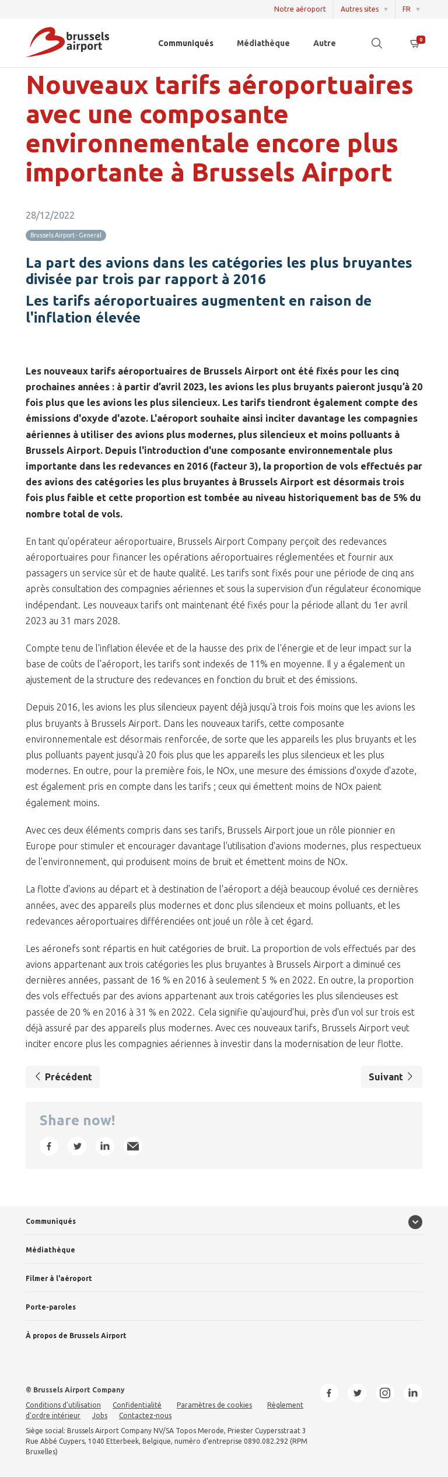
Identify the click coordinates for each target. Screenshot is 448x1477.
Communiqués (186, 43)
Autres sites (360, 9)
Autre (324, 43)
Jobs (99, 1415)
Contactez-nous (145, 1415)
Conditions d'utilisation (63, 1405)
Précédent (62, 1077)
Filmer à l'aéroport (59, 1278)
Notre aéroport (300, 9)
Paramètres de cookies (214, 1405)
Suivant (392, 1077)
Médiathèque (263, 43)
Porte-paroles (51, 1307)
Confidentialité (137, 1405)
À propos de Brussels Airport (76, 1335)
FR (406, 9)
